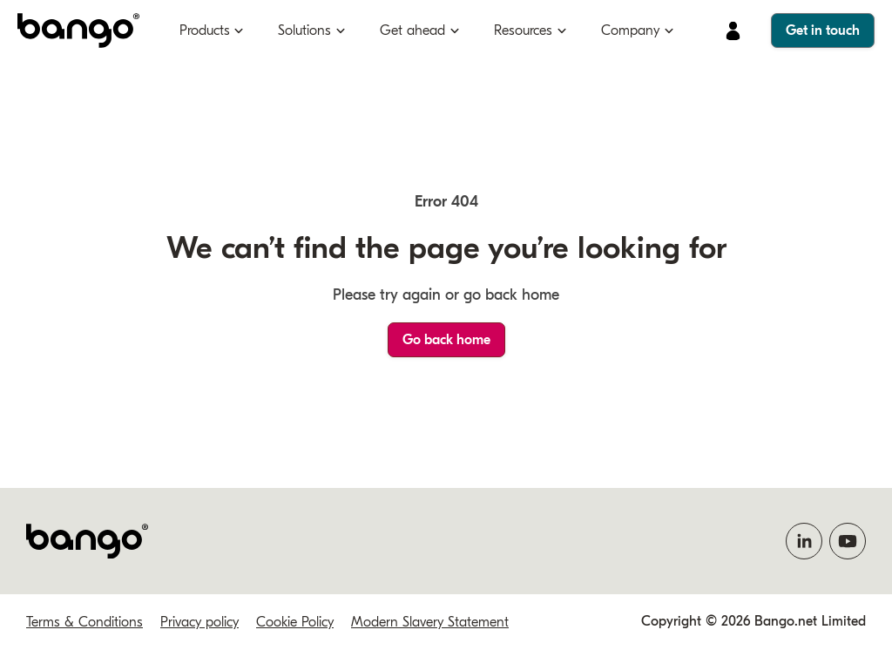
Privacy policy (199, 622)
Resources (523, 30)
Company (630, 30)
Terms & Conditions (84, 622)
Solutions (304, 30)
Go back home (446, 340)
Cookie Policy (295, 622)
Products (204, 30)
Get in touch (823, 30)
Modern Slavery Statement (430, 622)
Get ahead (412, 30)
